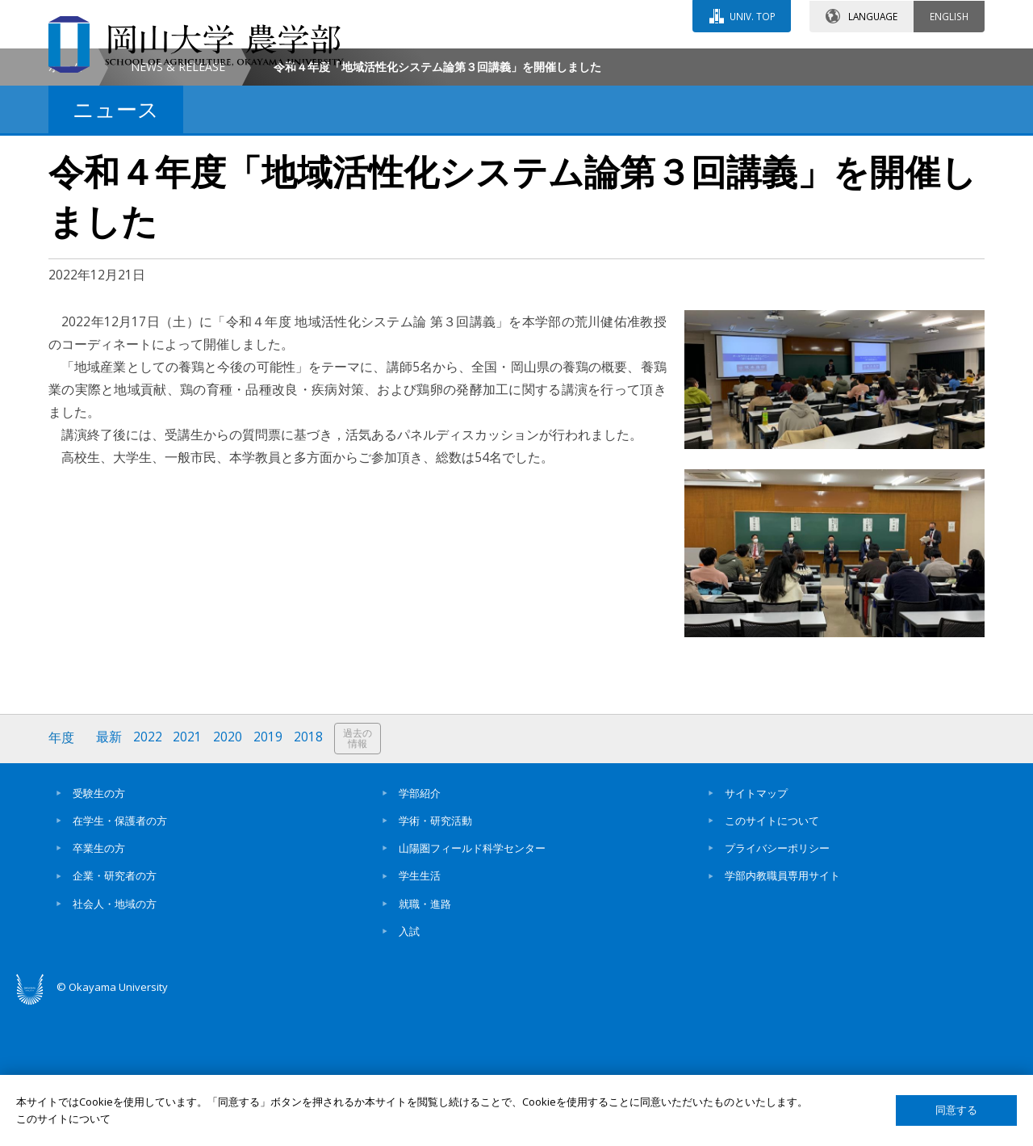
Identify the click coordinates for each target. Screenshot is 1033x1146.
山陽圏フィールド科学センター (472, 984)
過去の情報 (358, 875)
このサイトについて (772, 957)
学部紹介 (420, 929)
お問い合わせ (560, 62)
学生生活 (420, 1012)
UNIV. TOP (752, 15)
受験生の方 (99, 929)
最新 (109, 874)
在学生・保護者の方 (120, 957)
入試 (409, 1067)
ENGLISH (949, 15)
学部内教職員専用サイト (782, 1012)
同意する (956, 1110)
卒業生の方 (99, 984)
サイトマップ (756, 929)
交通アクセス (702, 62)
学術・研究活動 (435, 957)
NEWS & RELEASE (178, 203)
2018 (309, 874)
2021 (188, 874)
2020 (228, 874)
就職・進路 (425, 1040)
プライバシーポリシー (777, 984)
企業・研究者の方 (115, 1012)
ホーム (65, 203)
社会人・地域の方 (115, 1040)
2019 (268, 874)
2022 (147, 874)
